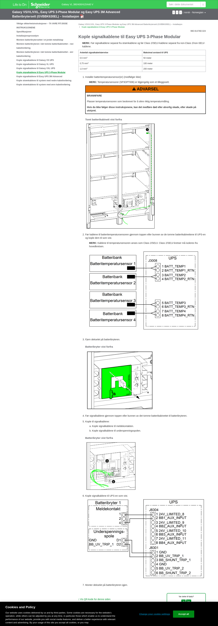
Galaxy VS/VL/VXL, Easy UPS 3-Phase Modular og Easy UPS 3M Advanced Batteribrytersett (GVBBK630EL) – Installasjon (130, 24)
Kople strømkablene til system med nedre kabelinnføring (43, 80)
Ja (183, 601)
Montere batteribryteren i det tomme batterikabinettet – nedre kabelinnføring (46, 46)
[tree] (42, 54)
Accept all (183, 614)
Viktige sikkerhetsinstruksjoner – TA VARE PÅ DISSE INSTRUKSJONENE (42, 25)
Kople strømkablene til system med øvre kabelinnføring (43, 84)
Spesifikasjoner (24, 32)
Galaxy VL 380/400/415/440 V (77, 4)
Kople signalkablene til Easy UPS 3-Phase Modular (41, 72)
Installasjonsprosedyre (27, 36)
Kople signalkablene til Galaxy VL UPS (35, 64)
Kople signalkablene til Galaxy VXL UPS (35, 68)
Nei (188, 601)
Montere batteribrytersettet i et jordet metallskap (39, 40)
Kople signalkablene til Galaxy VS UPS (35, 60)
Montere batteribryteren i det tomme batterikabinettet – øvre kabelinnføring (45, 54)
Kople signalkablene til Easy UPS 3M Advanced (39, 76)
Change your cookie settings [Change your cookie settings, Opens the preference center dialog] (154, 614)
